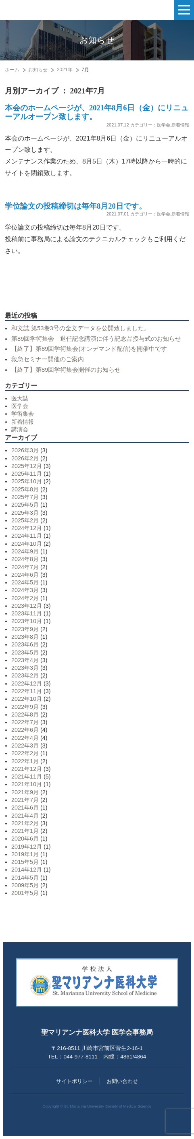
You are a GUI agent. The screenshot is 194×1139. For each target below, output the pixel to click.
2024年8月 (25, 559)
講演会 (19, 429)
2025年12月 (26, 466)
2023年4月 (25, 660)
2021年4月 (25, 815)
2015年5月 (25, 862)
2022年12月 (26, 683)
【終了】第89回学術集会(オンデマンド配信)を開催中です (89, 349)
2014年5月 (25, 877)
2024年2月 (25, 598)
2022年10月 (26, 699)
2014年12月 (26, 869)
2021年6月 (25, 807)
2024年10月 (26, 544)
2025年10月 (26, 481)
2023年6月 (25, 644)
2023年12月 (26, 606)
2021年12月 (26, 769)
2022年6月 (25, 730)
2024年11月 (26, 535)
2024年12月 (26, 528)
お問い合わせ (122, 1081)
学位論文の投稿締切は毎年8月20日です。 (75, 206)
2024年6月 (25, 575)
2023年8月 (25, 637)
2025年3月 (25, 512)
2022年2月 (25, 753)
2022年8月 (25, 714)
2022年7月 (25, 722)
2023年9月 (25, 629)
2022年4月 (25, 738)
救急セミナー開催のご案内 (47, 359)
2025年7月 (25, 497)
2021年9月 (25, 792)
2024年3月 (25, 590)
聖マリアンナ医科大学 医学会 (46, 10)
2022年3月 (25, 745)
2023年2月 (25, 675)
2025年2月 (25, 520)
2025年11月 (26, 473)
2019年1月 (25, 854)
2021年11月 (26, 776)
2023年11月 (26, 613)
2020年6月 (25, 838)
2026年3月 (25, 450)
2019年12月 (26, 846)
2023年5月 (25, 652)
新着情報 (180, 124)
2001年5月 (25, 893)
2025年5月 (25, 504)
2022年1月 (25, 761)
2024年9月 (25, 551)
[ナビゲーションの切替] (184, 10)
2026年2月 (25, 458)
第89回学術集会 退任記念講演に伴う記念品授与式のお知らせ (96, 338)
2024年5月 (25, 582)
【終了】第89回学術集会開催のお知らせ (66, 370)
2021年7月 (25, 800)
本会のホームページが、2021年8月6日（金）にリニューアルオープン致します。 (96, 112)
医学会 (163, 124)
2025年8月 (25, 489)
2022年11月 (26, 691)
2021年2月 (25, 823)
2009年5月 (25, 885)
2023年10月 (26, 621)
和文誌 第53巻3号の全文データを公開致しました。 (80, 328)
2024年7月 (25, 567)
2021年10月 (26, 784)
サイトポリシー (74, 1081)
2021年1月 (25, 831)
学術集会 (22, 413)
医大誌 (19, 398)
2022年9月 (25, 707)
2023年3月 (25, 668)
